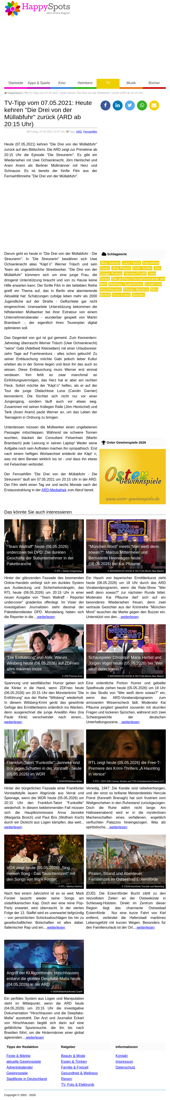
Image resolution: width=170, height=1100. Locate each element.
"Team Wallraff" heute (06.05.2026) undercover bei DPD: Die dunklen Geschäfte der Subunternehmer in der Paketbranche (40, 555)
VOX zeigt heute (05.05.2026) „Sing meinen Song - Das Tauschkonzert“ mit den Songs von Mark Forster (41, 874)
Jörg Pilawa (121, 268)
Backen (138, 295)
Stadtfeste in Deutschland (26, 1079)
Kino (62, 83)
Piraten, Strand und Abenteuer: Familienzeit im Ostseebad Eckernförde (123, 876)
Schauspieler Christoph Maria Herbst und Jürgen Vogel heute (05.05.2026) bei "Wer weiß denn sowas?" (126, 663)
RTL (59, 571)
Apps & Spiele (39, 83)
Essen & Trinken (74, 1061)
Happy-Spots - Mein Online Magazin (37, 9)
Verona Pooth (135, 273)
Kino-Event (121, 295)
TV (108, 83)
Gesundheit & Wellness (79, 1073)
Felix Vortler (142, 268)
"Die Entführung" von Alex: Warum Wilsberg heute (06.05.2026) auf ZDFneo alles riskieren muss (43, 663)
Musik (131, 83)
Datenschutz (125, 1067)
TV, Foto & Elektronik (77, 1084)
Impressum (124, 1061)
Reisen (66, 1079)
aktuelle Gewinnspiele (23, 1061)
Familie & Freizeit (75, 1067)
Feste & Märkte (18, 1056)
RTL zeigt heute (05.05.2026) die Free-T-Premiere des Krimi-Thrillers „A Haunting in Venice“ (125, 768)
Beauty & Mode (73, 1056)
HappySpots (13, 93)
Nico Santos (110, 263)
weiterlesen (45, 617)
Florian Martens (136, 289)
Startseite (15, 83)
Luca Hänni (131, 263)
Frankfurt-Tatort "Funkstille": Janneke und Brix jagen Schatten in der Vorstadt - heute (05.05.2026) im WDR (44, 768)
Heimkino (85, 83)
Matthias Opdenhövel (126, 284)
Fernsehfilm (90, 131)
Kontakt (122, 1056)
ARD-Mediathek (53, 490)
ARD (79, 131)
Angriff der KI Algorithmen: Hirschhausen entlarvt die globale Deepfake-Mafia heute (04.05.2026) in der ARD (43, 979)
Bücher (154, 83)
